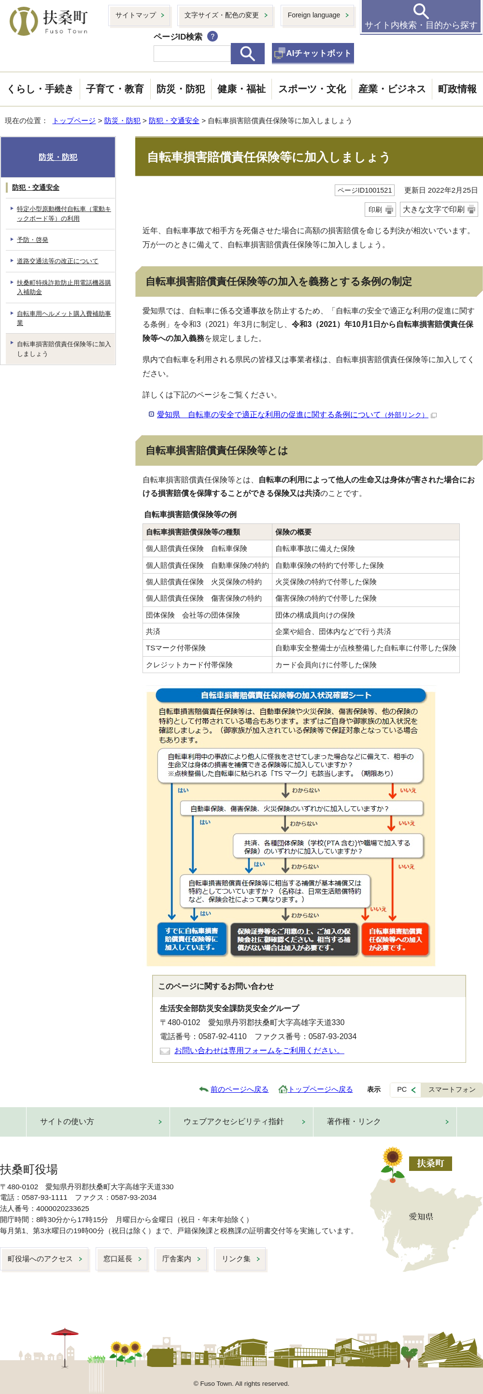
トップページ (74, 120)
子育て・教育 (115, 89)
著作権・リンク (354, 1121)
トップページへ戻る (320, 1089)
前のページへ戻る (240, 1089)
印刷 (375, 209)
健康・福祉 (241, 89)
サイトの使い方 (67, 1121)
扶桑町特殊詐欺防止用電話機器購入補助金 (64, 287)
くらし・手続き (40, 89)
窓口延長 (117, 1258)
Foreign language (314, 15)
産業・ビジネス (392, 89)
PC (402, 1089)
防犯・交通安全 (174, 120)
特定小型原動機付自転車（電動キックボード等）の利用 (64, 213)
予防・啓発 (32, 239)
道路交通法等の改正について (58, 261)
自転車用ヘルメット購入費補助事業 (64, 318)
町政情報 (457, 89)
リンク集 (236, 1258)
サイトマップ (135, 15)
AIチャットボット (319, 53)
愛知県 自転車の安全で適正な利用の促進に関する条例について (297, 414)
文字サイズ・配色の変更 (222, 15)
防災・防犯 (180, 89)
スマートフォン (452, 1089)
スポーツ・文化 (312, 89)
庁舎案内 (176, 1258)
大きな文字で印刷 (434, 209)
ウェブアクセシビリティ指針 (234, 1121)
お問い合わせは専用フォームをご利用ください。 (259, 1050)
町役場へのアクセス (40, 1258)
